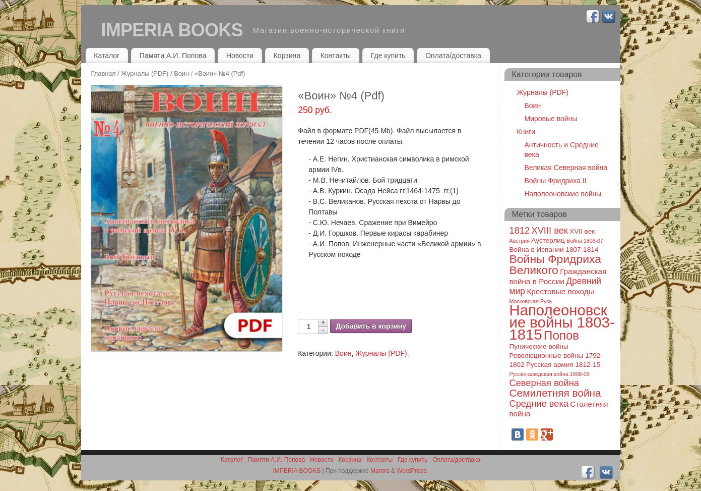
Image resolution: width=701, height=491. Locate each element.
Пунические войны (538, 346)
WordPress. (412, 470)
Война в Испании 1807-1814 (554, 249)
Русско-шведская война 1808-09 (549, 374)
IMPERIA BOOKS (172, 30)
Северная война (544, 382)
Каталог (106, 55)
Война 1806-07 (584, 241)
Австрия (519, 241)
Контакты (336, 55)
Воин (181, 73)
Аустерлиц (547, 240)
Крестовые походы (560, 291)
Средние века (539, 403)
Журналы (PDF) (144, 73)
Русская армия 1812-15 (563, 364)
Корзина (287, 55)
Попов (561, 335)
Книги (526, 132)
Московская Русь (530, 301)
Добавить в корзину (371, 326)
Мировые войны (551, 119)
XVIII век (549, 230)
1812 (519, 230)
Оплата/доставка (453, 55)
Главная (103, 73)
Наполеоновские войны (563, 194)
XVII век (582, 231)
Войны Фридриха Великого (555, 264)
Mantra (379, 470)
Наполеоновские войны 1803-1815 (562, 322)
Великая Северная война (566, 167)
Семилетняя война (555, 393)
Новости (239, 55)
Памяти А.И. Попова (173, 55)
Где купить (388, 55)
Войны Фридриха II (556, 181)
